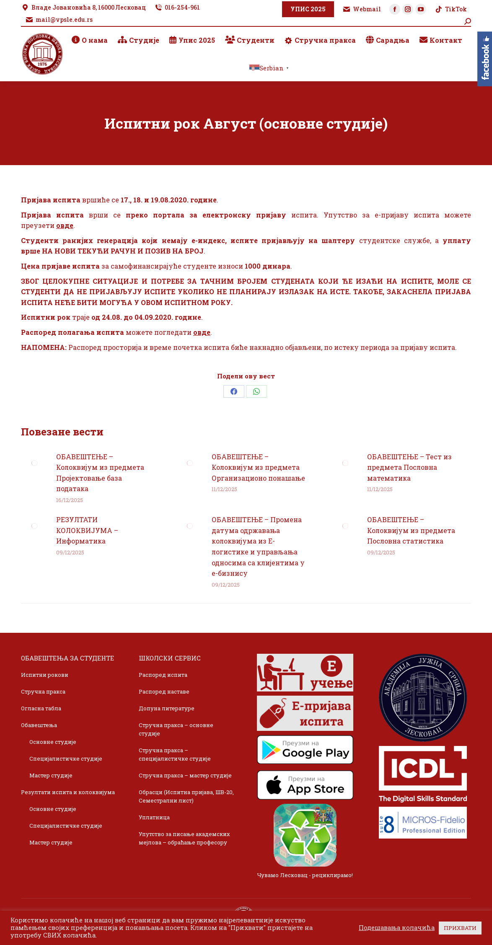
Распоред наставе (164, 691)
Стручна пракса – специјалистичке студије (175, 754)
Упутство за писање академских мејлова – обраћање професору (184, 838)
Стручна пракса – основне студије (176, 729)
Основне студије (52, 742)
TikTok (451, 9)
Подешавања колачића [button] (397, 928)
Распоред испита (163, 674)
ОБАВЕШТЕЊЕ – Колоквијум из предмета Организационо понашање (258, 467)
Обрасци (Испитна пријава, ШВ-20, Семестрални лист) (186, 796)
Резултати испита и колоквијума (68, 792)
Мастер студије (51, 775)
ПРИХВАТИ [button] (460, 928)
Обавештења (39, 725)
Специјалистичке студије (65, 758)
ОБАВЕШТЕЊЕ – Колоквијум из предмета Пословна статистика (411, 530)
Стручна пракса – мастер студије (185, 775)
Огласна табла (41, 708)
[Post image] (34, 463)
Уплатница (154, 817)
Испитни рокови (44, 674)
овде (64, 225)
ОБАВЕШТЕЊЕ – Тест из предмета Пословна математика (409, 467)
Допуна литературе (166, 708)
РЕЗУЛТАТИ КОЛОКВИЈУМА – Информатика (87, 530)
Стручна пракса (43, 691)
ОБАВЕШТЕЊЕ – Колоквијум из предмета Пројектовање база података (100, 472)
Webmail (361, 9)
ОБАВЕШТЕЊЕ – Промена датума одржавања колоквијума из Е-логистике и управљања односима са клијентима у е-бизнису (258, 546)
